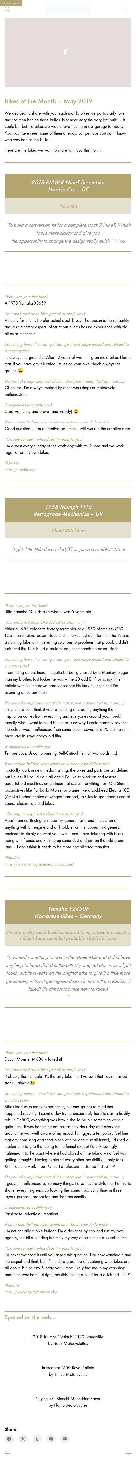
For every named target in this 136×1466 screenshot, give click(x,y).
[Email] (65, 1438)
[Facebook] (9, 1438)
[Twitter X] (23, 1438)
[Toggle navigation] (127, 9)
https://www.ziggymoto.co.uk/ (31, 1291)
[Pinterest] (51, 1438)
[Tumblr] (37, 1438)
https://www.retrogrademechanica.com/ (39, 864)
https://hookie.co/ (21, 469)
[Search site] (7, 9)
